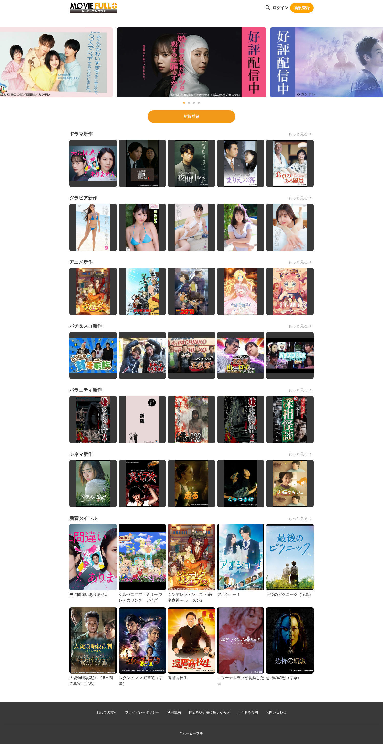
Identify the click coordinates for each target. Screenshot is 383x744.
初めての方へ (107, 712)
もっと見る (298, 134)
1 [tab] (184, 102)
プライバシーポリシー (142, 712)
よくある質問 (247, 712)
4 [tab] (198, 102)
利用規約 (174, 712)
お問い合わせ (276, 712)
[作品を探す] (268, 8)
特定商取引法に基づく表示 (209, 712)
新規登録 (302, 8)
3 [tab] (194, 102)
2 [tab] (189, 102)
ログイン (280, 8)
